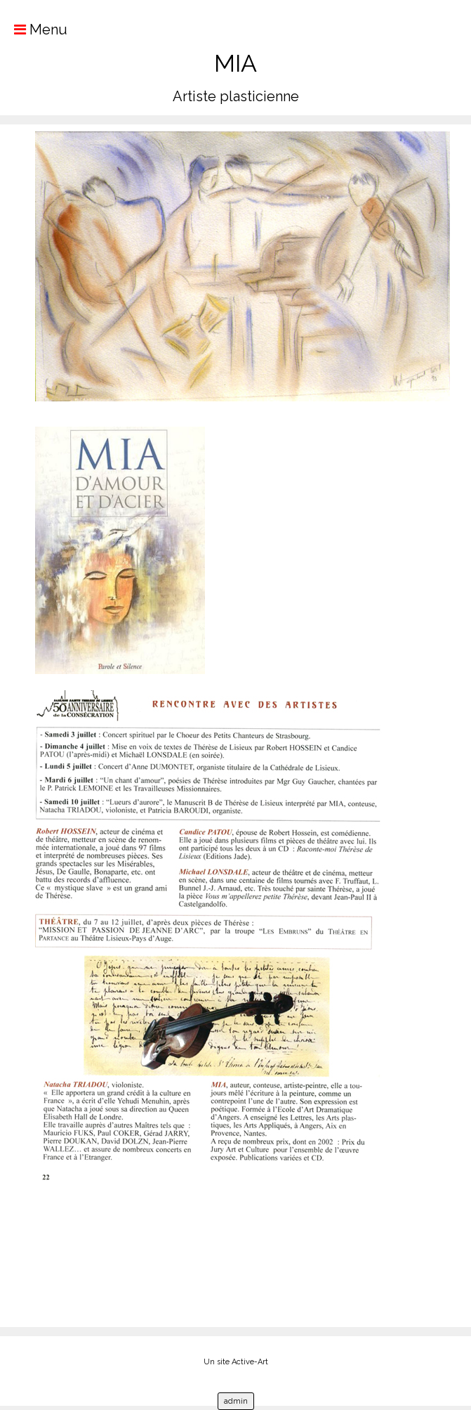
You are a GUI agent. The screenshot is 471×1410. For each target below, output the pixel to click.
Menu (33, 29)
